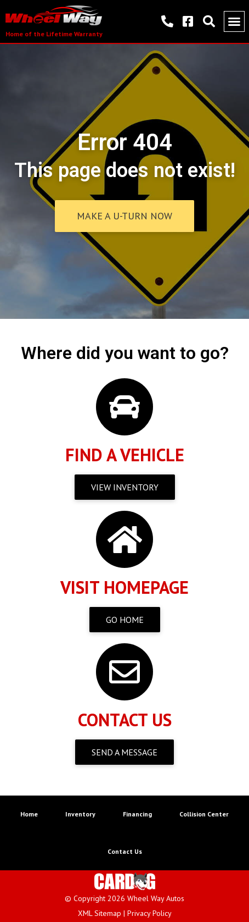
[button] (234, 21)
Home (29, 814)
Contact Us (124, 851)
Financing (137, 814)
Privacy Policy (149, 913)
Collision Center (204, 814)
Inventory (80, 814)
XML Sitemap (99, 913)
